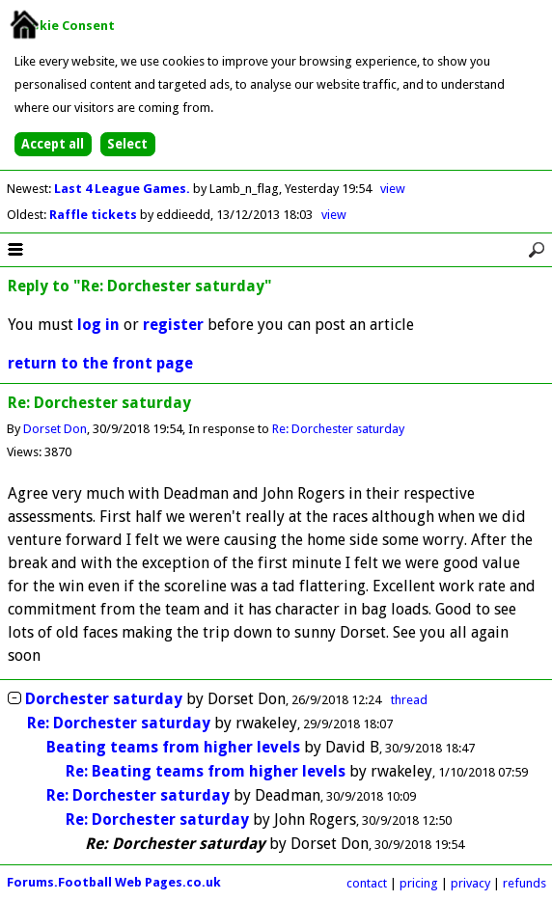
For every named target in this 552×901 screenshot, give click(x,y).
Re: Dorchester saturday (338, 429)
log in (98, 324)
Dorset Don (55, 429)
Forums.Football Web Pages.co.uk (114, 882)
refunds (524, 883)
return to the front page (100, 363)
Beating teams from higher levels (173, 747)
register (173, 324)
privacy (470, 883)
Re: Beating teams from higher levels (205, 771)
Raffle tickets (94, 214)
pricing (419, 883)
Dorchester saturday (103, 699)
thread (409, 700)
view (392, 188)
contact (366, 883)
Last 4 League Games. (123, 188)
